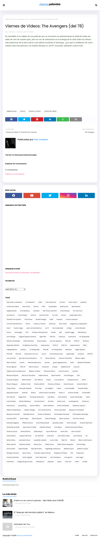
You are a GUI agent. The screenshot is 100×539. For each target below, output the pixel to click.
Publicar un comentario (14, 174)
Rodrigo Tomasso (13, 453)
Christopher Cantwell (61, 414)
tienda (84, 461)
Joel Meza (51, 397)
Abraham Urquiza (79, 405)
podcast (83, 302)
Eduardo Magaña (13, 423)
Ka (87, 436)
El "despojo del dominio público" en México (34, 512)
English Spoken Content (27, 337)
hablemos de (65, 367)
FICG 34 (64, 345)
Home (77, 535)
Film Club (38, 388)
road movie (11, 405)
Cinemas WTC (11, 418)
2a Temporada (57, 349)
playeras (51, 461)
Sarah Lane (61, 401)
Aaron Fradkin (35, 405)
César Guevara (64, 418)
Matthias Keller (24, 444)
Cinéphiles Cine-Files (30, 345)
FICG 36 (45, 349)
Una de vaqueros (56, 341)
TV (41, 358)
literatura (85, 401)
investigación (74, 401)
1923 (84, 345)
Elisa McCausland (42, 423)
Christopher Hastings (80, 414)
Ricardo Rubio (83, 388)
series (84, 380)
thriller (53, 332)
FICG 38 (9, 354)
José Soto (50, 436)
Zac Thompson (55, 457)
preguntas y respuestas (78, 324)
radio (72, 362)
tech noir (68, 461)
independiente (12, 349)
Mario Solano (11, 362)
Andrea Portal (26, 384)
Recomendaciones (34, 362)
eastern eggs (69, 332)
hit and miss (77, 311)
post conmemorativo (34, 328)
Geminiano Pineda (29, 427)
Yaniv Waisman (41, 457)
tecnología (18, 332)
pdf (60, 332)
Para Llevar (26, 306)
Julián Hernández (76, 397)
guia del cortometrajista (28, 358)
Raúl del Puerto (36, 449)
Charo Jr (62, 393)
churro (28, 324)
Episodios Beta (57, 423)
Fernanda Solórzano (37, 397)
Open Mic (43, 337)
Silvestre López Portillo (42, 453)
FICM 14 (76, 341)
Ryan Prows (27, 453)
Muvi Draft (63, 324)
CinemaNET (86, 393)
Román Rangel (41, 319)
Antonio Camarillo (65, 358)
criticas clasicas (72, 319)
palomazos (64, 306)
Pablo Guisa (49, 444)
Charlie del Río (39, 384)
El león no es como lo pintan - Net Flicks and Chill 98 (39, 500)
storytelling (22, 405)
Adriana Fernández (13, 341)
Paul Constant (39, 401)
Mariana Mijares (12, 375)
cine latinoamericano (14, 324)
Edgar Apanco (80, 349)
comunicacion (64, 371)
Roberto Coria (69, 449)
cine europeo (22, 315)
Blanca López (80, 358)
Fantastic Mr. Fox (22, 524)
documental (76, 306)
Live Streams (30, 302)
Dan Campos (10, 32)
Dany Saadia (41, 341)
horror (9, 332)
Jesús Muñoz (11, 436)
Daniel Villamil (82, 384)
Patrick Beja (81, 444)
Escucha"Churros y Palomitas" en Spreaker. (22, 272)
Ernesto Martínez (86, 423)
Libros (59, 388)
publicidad (70, 354)
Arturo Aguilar (12, 367)
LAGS (88, 397)
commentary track (56, 354)
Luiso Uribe (54, 440)
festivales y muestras (14, 302)
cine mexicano (51, 302)
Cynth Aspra (24, 418)
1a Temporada (34, 349)
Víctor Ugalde (27, 457)
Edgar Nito (22, 397)
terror (77, 461)
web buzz (52, 324)
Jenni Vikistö (76, 431)
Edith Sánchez (28, 341)
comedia (36, 311)
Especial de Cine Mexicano (16, 371)
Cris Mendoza (25, 311)
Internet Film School (14, 319)
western (75, 371)
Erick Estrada (71, 423)
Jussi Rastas (77, 436)
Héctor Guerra (34, 367)
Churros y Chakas (54, 384)
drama (36, 306)
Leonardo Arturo (24, 440)
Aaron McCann (48, 405)
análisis (23, 349)
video (40, 302)
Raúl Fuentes (56, 375)
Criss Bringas (68, 375)
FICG (43, 306)
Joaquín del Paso (25, 436)
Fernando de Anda (13, 427)
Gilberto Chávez (45, 427)
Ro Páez (51, 401)
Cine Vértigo (11, 337)
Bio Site (85, 535)
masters (59, 319)
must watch (72, 302)
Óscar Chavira (50, 358)
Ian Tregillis (49, 388)
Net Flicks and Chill (50, 311)
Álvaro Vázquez (12, 384)
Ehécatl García (27, 423)
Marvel (72, 440)
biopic (48, 380)
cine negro (79, 457)
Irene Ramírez (25, 431)
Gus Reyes (58, 427)
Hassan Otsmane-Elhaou (74, 427)
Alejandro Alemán (13, 345)
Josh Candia (62, 397)
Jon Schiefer (39, 436)
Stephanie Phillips (60, 453)
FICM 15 (90, 354)
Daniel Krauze (68, 384)
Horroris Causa (12, 431)
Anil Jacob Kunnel (44, 410)
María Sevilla (11, 444)
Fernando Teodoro (25, 388)
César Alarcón (37, 418)
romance (81, 354)
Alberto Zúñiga (29, 410)
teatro (59, 461)
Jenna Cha (64, 431)
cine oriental (11, 358)
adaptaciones (23, 19)
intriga (69, 328)
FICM (51, 319)
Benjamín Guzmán (13, 414)
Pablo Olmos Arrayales (65, 444)
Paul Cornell (11, 449)
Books (33, 393)
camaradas (53, 306)
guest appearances (60, 362)
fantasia (86, 341)
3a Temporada (84, 337)
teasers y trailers (35, 111)
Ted (72, 453)
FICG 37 (22, 367)
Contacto (93, 535)
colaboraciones (72, 380)
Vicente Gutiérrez (13, 457)
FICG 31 (55, 345)
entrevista (72, 337)
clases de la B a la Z (31, 354)
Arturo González (60, 410)
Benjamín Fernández (76, 410)
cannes (47, 362)
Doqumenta (45, 345)
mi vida (55, 315)
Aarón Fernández (63, 405)
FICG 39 (18, 354)
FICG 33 (68, 341)
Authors (25, 393)
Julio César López (63, 436)
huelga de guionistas (24, 461)
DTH (78, 375)
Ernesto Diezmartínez (40, 332)
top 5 (8, 328)
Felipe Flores (11, 388)
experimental (75, 345)
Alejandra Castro (12, 393)
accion (63, 315)
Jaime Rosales (80, 328)
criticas (62, 302)
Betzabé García (28, 414)
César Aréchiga (50, 418)
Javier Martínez (51, 431)
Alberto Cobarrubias (14, 410)
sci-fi (47, 328)
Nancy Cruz (38, 444)
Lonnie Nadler (69, 388)
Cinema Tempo (73, 393)
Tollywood (79, 453)
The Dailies (28, 319)
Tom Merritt (39, 380)
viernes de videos (50, 111)
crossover (45, 367)
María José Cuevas (85, 440)
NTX (27, 332)
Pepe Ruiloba (23, 449)
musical (76, 367)
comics (22, 111)
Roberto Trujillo (82, 449)
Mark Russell (26, 380)
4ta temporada (57, 328)
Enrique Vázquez (12, 380)
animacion (10, 315)
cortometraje (65, 311)
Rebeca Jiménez (34, 371)
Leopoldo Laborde (40, 440)
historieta (10, 461)
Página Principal (11, 19)
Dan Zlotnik (11, 397)
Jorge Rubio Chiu (76, 315)
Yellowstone (82, 332)
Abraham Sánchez (83, 362)
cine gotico (68, 457)
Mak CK (64, 440)
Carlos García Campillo (47, 393)
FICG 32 (52, 337)
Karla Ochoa (11, 440)
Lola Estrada (11, 401)
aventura (62, 337)
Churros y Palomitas (24, 535)
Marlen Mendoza (25, 401)
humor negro (18, 328)
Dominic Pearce (78, 418)
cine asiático (59, 380)
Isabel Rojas (38, 431)
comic (44, 354)
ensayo (54, 367)
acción (22, 362)
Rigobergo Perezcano (52, 449)
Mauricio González (28, 375)
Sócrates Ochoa (49, 371)
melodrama (40, 461)
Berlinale (68, 349)
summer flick (44, 315)
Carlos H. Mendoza (44, 414)
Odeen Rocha (43, 375)
